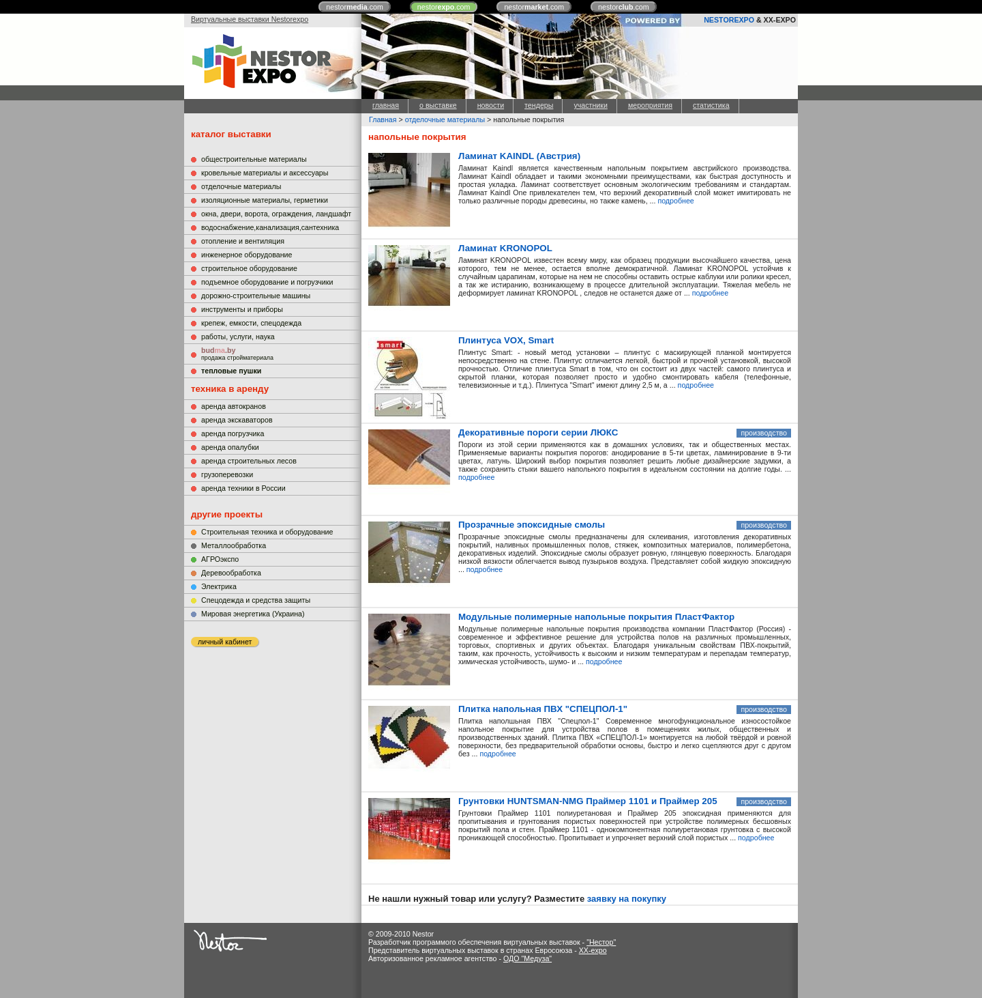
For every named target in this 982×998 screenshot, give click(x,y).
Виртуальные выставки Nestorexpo (249, 19)
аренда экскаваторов (237, 420)
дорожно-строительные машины (255, 295)
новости (490, 105)
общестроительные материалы (254, 159)
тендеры (538, 105)
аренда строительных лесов (249, 461)
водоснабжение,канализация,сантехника (270, 227)
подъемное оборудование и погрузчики (267, 282)
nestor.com (354, 7)
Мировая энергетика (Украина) (253, 614)
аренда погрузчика (232, 433)
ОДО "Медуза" (527, 958)
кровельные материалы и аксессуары (264, 173)
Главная (383, 119)
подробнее (675, 201)
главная (385, 105)
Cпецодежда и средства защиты (255, 600)
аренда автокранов (233, 406)
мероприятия (650, 105)
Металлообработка (233, 545)
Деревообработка (231, 573)
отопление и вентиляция (242, 241)
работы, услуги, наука (238, 336)
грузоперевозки (227, 474)
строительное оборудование (249, 268)
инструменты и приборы (242, 309)
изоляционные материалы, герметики (264, 200)
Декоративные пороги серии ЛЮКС (538, 432)
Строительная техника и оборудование (267, 532)
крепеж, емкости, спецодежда (251, 323)
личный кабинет (225, 642)
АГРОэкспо (220, 559)
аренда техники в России (243, 488)
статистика (711, 105)
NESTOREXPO (729, 20)
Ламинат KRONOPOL (505, 248)
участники (590, 105)
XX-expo (593, 950)
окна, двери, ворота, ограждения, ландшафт (276, 214)
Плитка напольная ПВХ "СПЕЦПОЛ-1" (542, 709)
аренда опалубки (230, 447)
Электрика (219, 586)
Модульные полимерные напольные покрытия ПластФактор (596, 617)
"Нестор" (601, 942)
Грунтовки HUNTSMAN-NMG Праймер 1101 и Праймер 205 (587, 801)
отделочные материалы (241, 186)
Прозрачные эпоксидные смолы (531, 524)
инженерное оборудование (246, 255)
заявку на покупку (626, 899)
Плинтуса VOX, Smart (506, 340)
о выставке (438, 105)
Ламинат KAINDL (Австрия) (519, 156)
